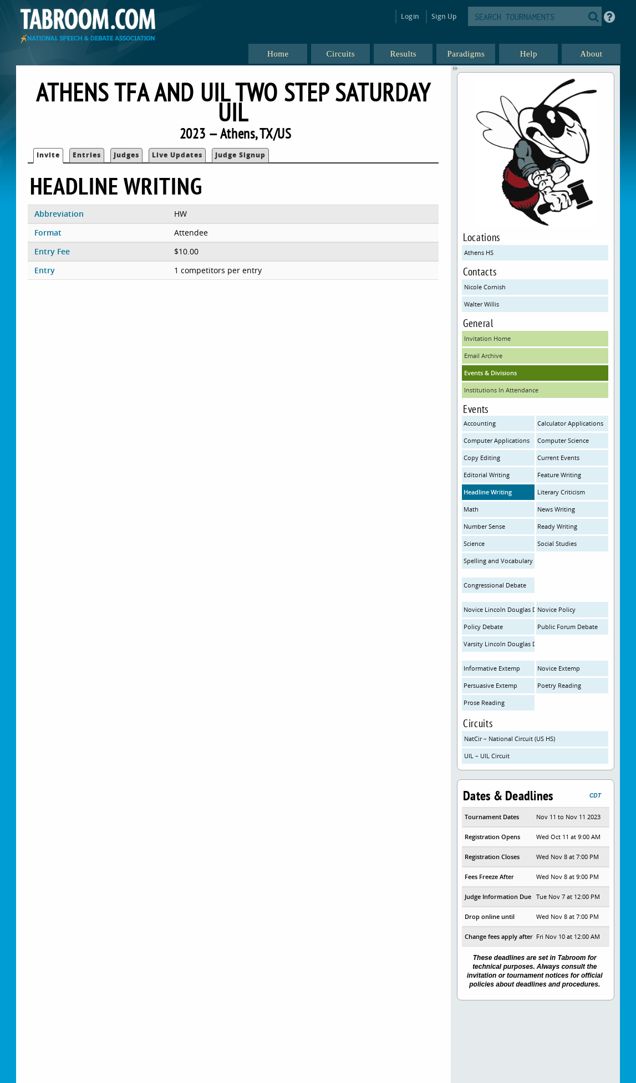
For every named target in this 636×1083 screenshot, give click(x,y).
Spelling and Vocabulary (498, 560)
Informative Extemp (492, 668)
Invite (48, 155)
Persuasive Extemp (490, 685)
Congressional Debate (495, 585)
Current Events (558, 457)
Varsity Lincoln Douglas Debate (499, 644)
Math (471, 509)
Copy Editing (482, 457)
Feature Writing (559, 475)
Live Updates (177, 155)
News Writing (556, 509)
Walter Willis (481, 304)
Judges (126, 155)
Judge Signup (240, 155)
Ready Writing (557, 526)
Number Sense (484, 526)
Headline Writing (488, 492)
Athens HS (478, 252)
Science (474, 543)
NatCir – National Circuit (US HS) (509, 738)
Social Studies (557, 543)
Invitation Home (487, 338)
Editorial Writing (487, 475)
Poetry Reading (559, 685)
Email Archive (483, 355)
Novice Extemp (558, 668)
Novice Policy (556, 609)
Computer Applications (497, 440)
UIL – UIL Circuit (487, 756)
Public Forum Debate (567, 626)
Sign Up (443, 16)
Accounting (480, 423)
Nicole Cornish (485, 287)
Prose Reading (484, 702)
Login (410, 16)
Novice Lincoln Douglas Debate (499, 609)
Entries (87, 155)
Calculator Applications (570, 423)
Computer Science (563, 440)
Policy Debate (483, 626)
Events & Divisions (490, 373)
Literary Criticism (561, 492)
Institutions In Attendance (501, 390)
